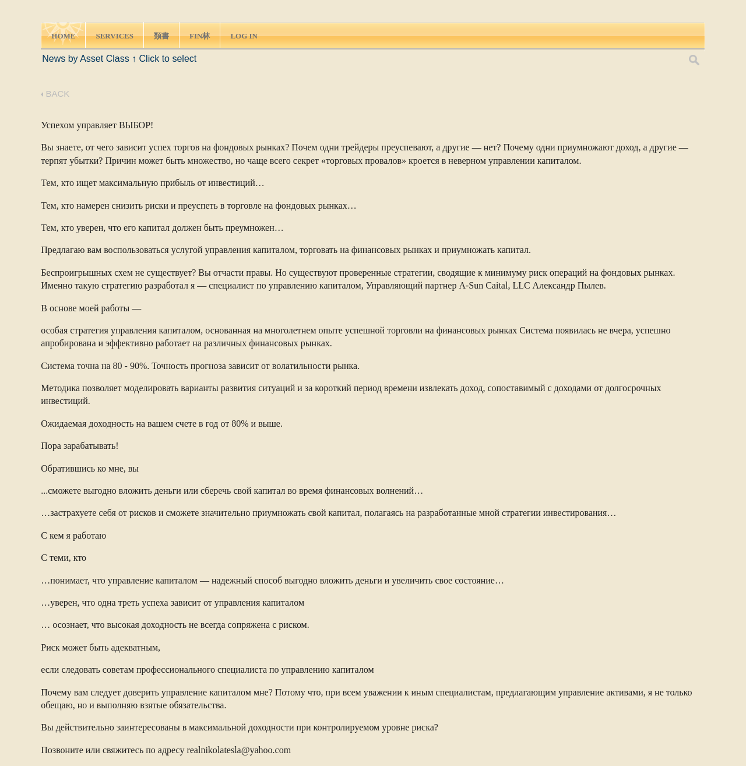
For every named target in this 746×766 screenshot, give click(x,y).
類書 (161, 35)
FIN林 (199, 35)
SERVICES (114, 35)
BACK (55, 94)
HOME (63, 35)
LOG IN (244, 35)
